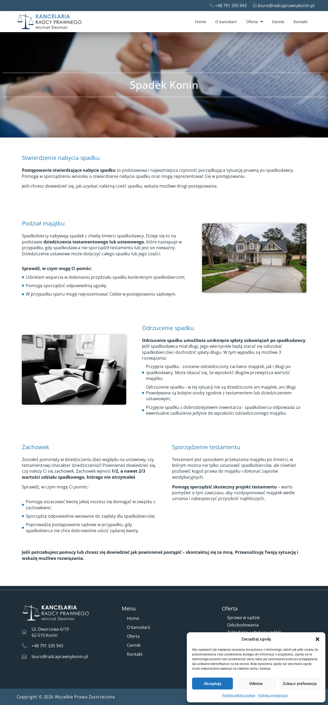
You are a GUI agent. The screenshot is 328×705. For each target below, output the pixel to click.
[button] (317, 639)
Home (200, 21)
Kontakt (300, 21)
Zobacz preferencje (300, 683)
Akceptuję (212, 683)
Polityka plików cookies (238, 695)
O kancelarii (226, 21)
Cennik (278, 21)
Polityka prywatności (273, 695)
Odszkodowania (243, 625)
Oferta (254, 21)
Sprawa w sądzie (243, 617)
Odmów (256, 683)
